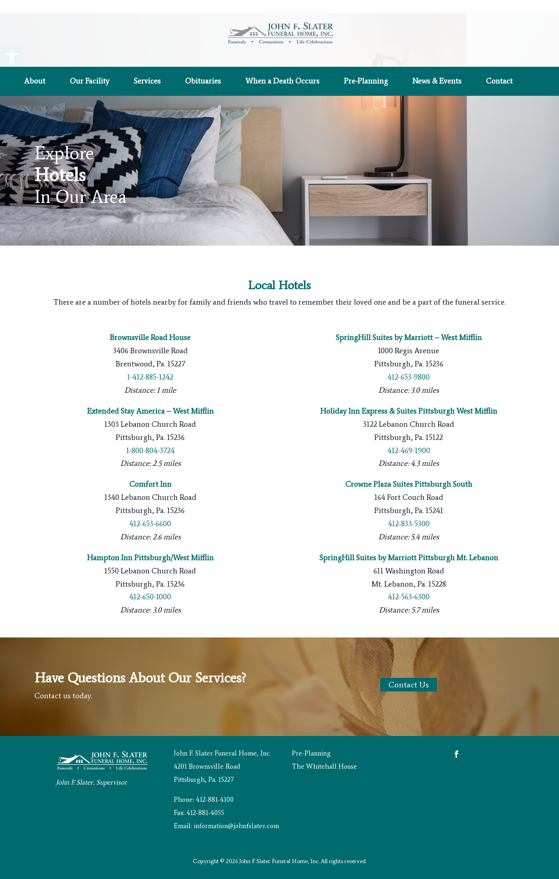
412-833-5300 (409, 523)
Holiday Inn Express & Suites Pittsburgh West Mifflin (408, 410)
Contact (499, 81)
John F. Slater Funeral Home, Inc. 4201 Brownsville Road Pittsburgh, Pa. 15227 (222, 766)
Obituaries (203, 81)
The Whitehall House (324, 766)
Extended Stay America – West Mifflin (150, 410)
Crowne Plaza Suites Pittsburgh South (408, 484)
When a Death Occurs (282, 81)
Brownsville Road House (150, 337)
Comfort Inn (150, 484)
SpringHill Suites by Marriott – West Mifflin (409, 337)
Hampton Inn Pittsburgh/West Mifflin (150, 557)
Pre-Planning (366, 81)
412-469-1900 (408, 450)
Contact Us (408, 685)
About (34, 81)
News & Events (436, 81)
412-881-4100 (215, 799)
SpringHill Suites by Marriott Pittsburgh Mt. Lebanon (408, 557)
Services (147, 81)
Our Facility (89, 81)
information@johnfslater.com (236, 826)
